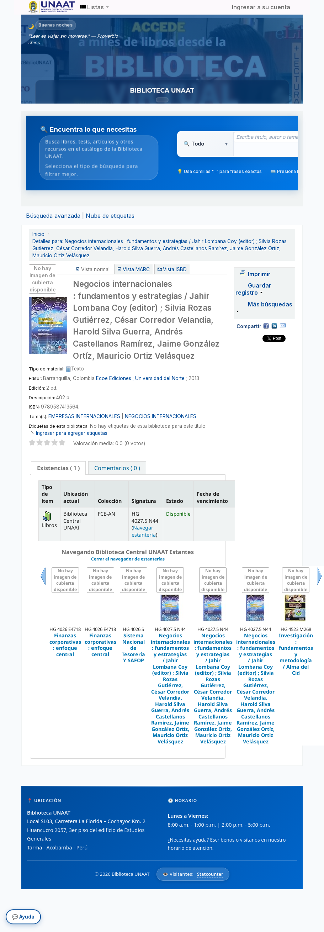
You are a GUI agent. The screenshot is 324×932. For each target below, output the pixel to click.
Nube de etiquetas (110, 215)
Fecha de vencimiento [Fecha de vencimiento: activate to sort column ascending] (212, 497)
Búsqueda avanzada (53, 215)
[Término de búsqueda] (273, 137)
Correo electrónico (282, 325)
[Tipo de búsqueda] (205, 144)
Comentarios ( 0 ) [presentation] (117, 468)
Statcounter (210, 874)
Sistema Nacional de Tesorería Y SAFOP (133, 647)
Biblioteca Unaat (46, 7)
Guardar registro (253, 289)
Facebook (266, 325)
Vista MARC (136, 269)
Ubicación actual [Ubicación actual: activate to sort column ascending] (75, 497)
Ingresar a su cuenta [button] (261, 7)
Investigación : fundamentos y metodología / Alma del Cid (296, 654)
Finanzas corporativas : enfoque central (65, 644)
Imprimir (259, 274)
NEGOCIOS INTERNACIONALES (160, 416)
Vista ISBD (175, 269)
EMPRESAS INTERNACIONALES (84, 416)
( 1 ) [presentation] (58, 468)
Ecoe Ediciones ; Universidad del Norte (140, 378)
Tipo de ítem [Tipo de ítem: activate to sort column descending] (47, 494)
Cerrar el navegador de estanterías (128, 559)
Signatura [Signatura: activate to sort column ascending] (144, 500)
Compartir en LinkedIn (274, 325)
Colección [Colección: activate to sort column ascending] (110, 500)
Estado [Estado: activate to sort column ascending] (174, 500)
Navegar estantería (144, 531)
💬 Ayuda (23, 917)
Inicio (38, 234)
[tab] (58, 468)
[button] (94, 7)
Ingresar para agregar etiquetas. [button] (72, 433)
